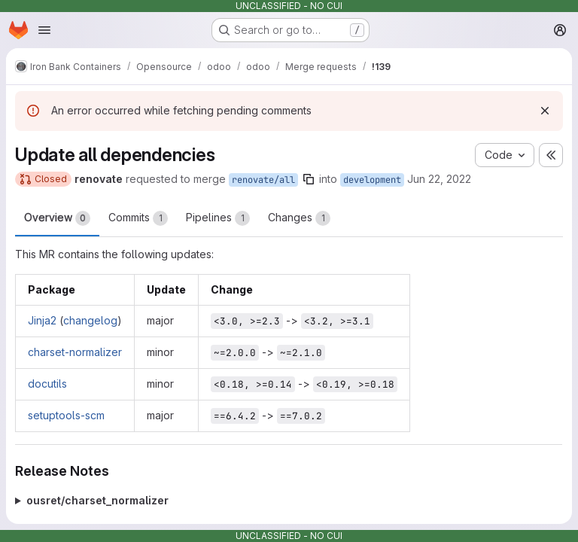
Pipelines (218, 218)
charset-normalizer (75, 352)
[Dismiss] (545, 111)
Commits (138, 218)
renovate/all (263, 180)
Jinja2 (42, 320)
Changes (299, 218)
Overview (57, 218)
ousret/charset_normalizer (97, 500)
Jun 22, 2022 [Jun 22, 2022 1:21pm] (439, 178)
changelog (90, 320)
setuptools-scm (66, 415)
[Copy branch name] (309, 179)
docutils (47, 383)
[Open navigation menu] (44, 30)
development (372, 180)
